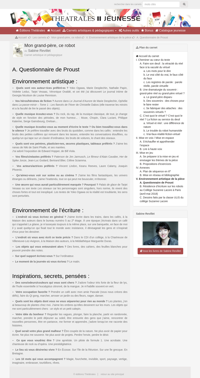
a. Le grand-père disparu (157, 97)
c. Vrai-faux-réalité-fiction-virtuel (161, 134)
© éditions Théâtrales (84, 374)
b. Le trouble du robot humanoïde (162, 130)
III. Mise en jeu (144, 152)
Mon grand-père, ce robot (66, 37)
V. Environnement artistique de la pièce (108, 37)
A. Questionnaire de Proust (156, 182)
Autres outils (129, 30)
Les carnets (39, 37)
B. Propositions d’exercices (155, 163)
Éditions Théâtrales (30, 30)
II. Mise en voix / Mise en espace (155, 137)
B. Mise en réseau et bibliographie (159, 175)
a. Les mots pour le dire (157, 70)
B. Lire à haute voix (151, 149)
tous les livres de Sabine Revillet (160, 250)
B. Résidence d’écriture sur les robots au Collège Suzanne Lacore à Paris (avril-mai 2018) (161, 190)
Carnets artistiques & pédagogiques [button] (89, 30)
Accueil (53, 30)
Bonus (147, 30)
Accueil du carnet (147, 56)
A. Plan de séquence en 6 (155, 171)
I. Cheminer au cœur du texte (153, 59)
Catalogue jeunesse (171, 30)
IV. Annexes (143, 167)
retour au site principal (112, 374)
